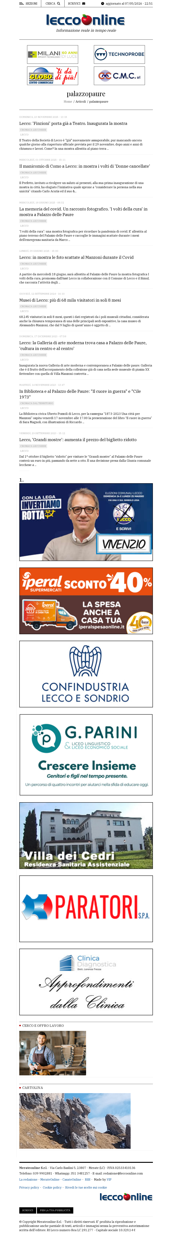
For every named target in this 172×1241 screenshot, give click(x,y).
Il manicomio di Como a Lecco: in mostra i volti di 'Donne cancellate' (84, 166)
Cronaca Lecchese (33, 129)
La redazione (28, 1179)
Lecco (24, 134)
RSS (87, 1179)
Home (68, 101)
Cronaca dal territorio (36, 403)
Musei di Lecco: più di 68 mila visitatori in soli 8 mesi (70, 300)
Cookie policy (52, 1187)
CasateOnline (72, 1179)
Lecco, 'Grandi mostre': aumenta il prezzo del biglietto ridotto (78, 439)
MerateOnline (50, 1179)
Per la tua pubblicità (55, 1210)
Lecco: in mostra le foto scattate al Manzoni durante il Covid (76, 257)
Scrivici (27, 1210)
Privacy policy (29, 1187)
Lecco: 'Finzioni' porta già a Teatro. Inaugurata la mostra (73, 123)
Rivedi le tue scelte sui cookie (86, 1187)
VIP (109, 1179)
